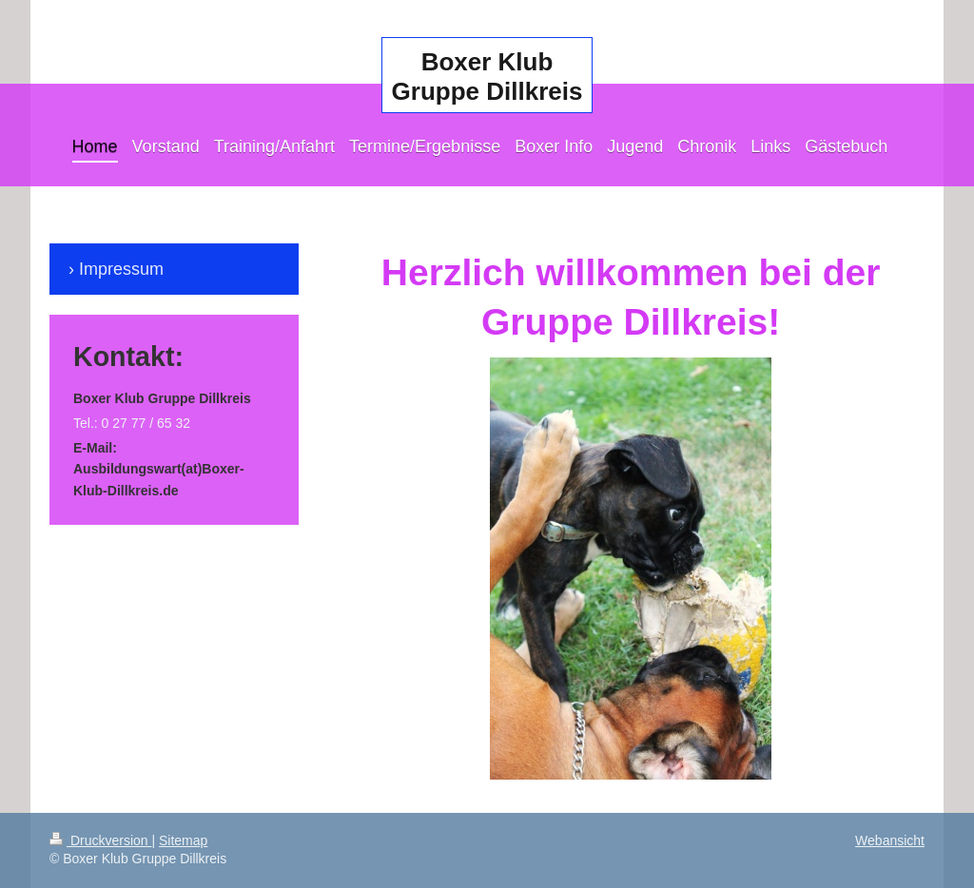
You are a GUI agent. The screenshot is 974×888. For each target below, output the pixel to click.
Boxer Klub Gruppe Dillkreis (487, 77)
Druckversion (100, 840)
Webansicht (890, 840)
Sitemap (183, 840)
